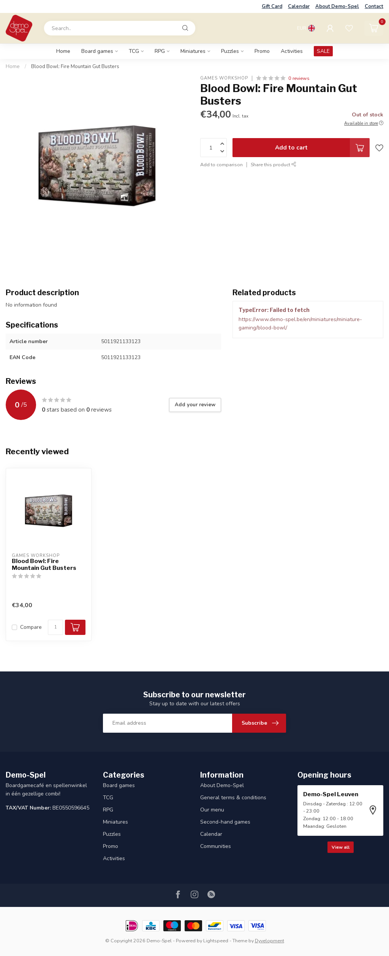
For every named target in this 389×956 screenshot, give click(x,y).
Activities (292, 51)
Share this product (273, 164)
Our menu (212, 809)
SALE (323, 51)
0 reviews (299, 78)
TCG (134, 51)
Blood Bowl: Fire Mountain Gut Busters (75, 66)
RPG (160, 51)
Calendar (299, 6)
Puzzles (230, 51)
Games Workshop (224, 78)
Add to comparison (221, 164)
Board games (97, 51)
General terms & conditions (233, 797)
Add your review (195, 404)
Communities (215, 846)
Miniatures (193, 51)
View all (340, 847)
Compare (31, 627)
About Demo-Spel (337, 6)
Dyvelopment (269, 940)
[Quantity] (55, 627)
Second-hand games (225, 822)
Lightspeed (215, 940)
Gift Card (272, 6)
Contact (374, 6)
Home (63, 51)
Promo (262, 51)
